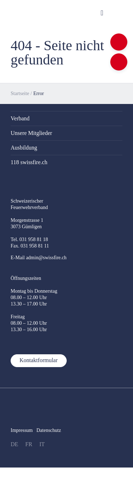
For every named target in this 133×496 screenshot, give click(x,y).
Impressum (22, 430)
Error (38, 93)
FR (28, 444)
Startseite (20, 93)
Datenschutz (49, 430)
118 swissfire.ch (29, 162)
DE (14, 444)
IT (42, 444)
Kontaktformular (39, 360)
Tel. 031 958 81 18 (29, 239)
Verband (20, 118)
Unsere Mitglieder (31, 133)
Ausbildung (24, 148)
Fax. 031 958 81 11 (30, 246)
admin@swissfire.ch (46, 257)
